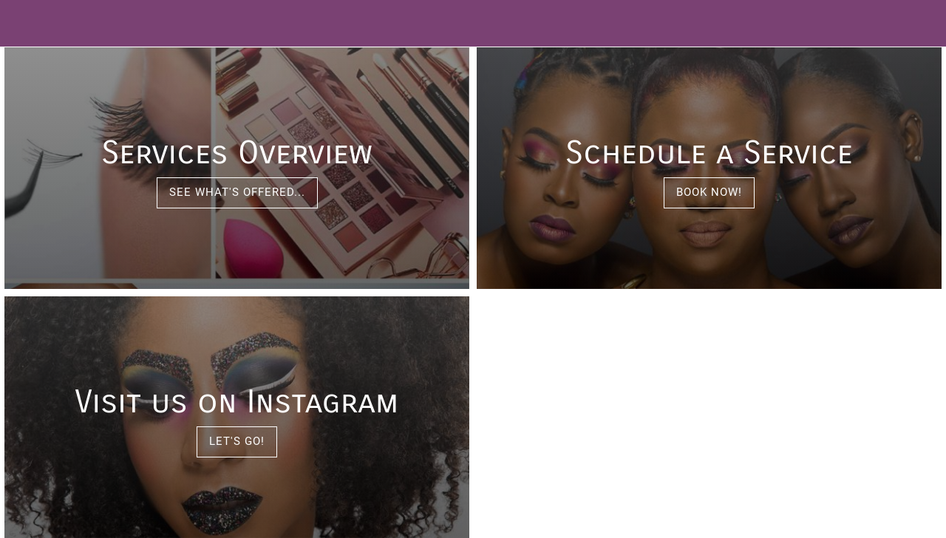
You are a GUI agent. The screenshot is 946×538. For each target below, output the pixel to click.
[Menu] (23, 23)
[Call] (907, 23)
